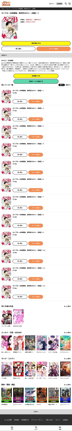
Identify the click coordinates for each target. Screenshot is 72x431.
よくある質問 (8, 420)
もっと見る (67, 306)
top (2, 8)
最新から (68, 85)
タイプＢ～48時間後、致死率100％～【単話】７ (28, 197)
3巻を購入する (36, 43)
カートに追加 (53, 49)
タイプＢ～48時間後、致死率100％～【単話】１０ (29, 250)
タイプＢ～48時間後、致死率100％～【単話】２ (28, 108)
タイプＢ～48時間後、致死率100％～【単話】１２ (29, 286)
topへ (36, 412)
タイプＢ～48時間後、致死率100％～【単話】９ (28, 232)
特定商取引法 (25, 420)
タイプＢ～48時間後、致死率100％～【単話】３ (28, 126)
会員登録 (59, 3)
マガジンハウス (30, 22)
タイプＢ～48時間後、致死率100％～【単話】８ (28, 215)
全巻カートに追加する (36, 81)
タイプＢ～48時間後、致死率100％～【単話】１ (28, 90)
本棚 (60, 429)
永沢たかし (29, 19)
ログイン (51, 3)
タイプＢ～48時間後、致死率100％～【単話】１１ (29, 268)
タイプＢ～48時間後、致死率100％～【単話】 (24, 8)
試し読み (18, 49)
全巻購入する (36, 76)
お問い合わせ (49, 420)
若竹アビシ (37, 19)
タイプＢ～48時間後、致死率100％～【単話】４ (28, 144)
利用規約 (16, 420)
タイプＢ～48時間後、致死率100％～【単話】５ (28, 161)
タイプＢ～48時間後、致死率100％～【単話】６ (28, 179)
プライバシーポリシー (37, 420)
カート (36, 429)
